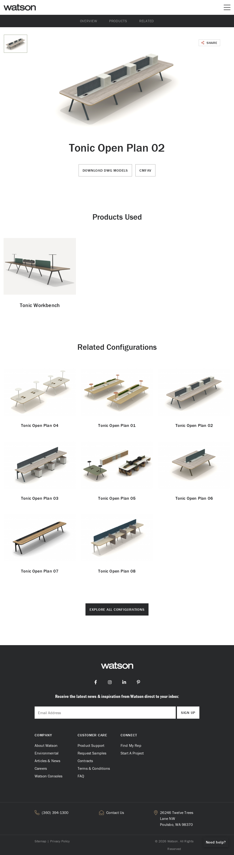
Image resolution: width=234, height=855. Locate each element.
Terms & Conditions (94, 768)
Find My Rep (131, 745)
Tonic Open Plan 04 (39, 425)
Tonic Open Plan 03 (39, 498)
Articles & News (47, 760)
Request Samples (92, 753)
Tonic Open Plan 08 (117, 571)
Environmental (46, 753)
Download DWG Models (105, 170)
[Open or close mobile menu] (227, 7)
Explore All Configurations (117, 609)
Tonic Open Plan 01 (117, 425)
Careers (41, 768)
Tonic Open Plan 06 (194, 498)
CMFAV (145, 170)
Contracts (85, 760)
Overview (88, 21)
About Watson (46, 745)
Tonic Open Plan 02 (194, 425)
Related (146, 21)
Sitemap (40, 841)
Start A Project (132, 753)
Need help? (216, 842)
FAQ (81, 776)
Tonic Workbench (40, 305)
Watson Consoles (48, 776)
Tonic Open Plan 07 (39, 571)
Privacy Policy (60, 841)
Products (118, 21)
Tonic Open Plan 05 (117, 498)
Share (209, 43)
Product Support (91, 745)
